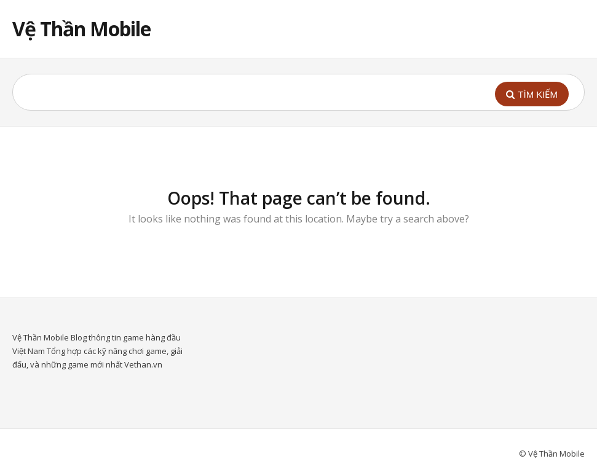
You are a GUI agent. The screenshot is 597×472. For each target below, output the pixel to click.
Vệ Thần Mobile (81, 28)
